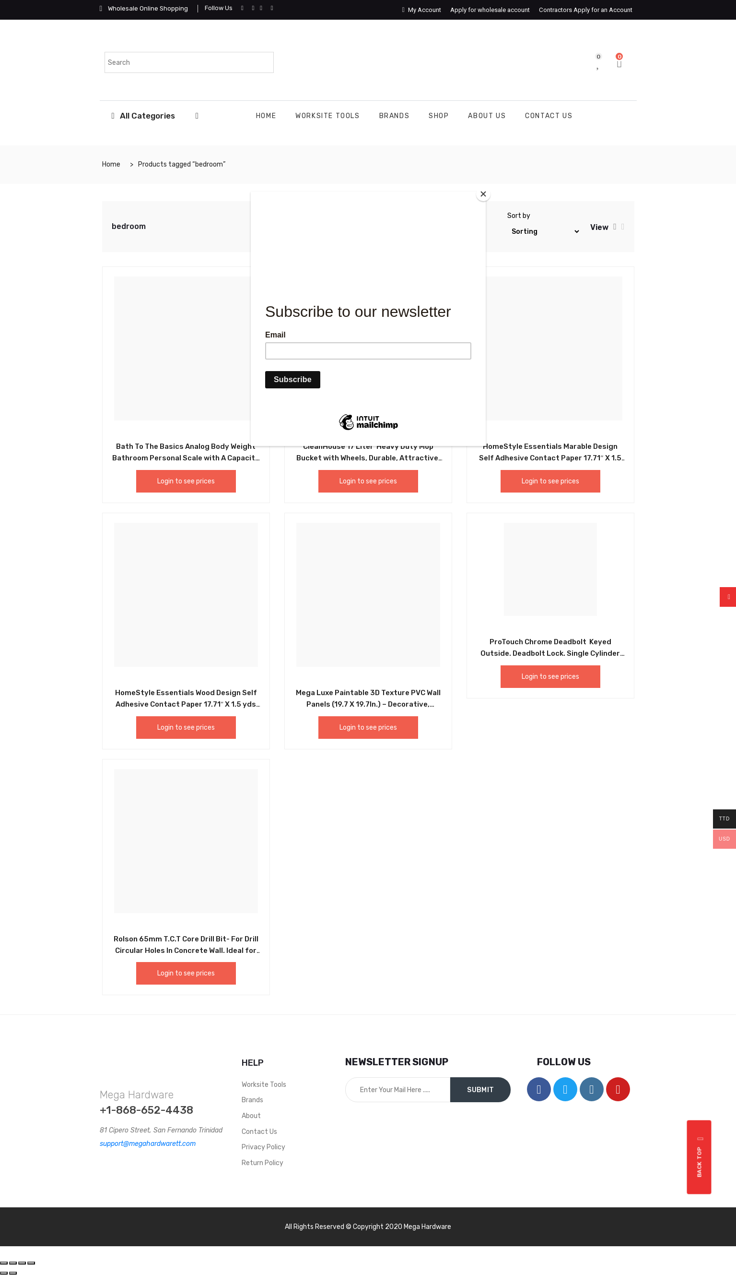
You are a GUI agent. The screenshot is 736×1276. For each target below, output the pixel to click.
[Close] (483, 194)
